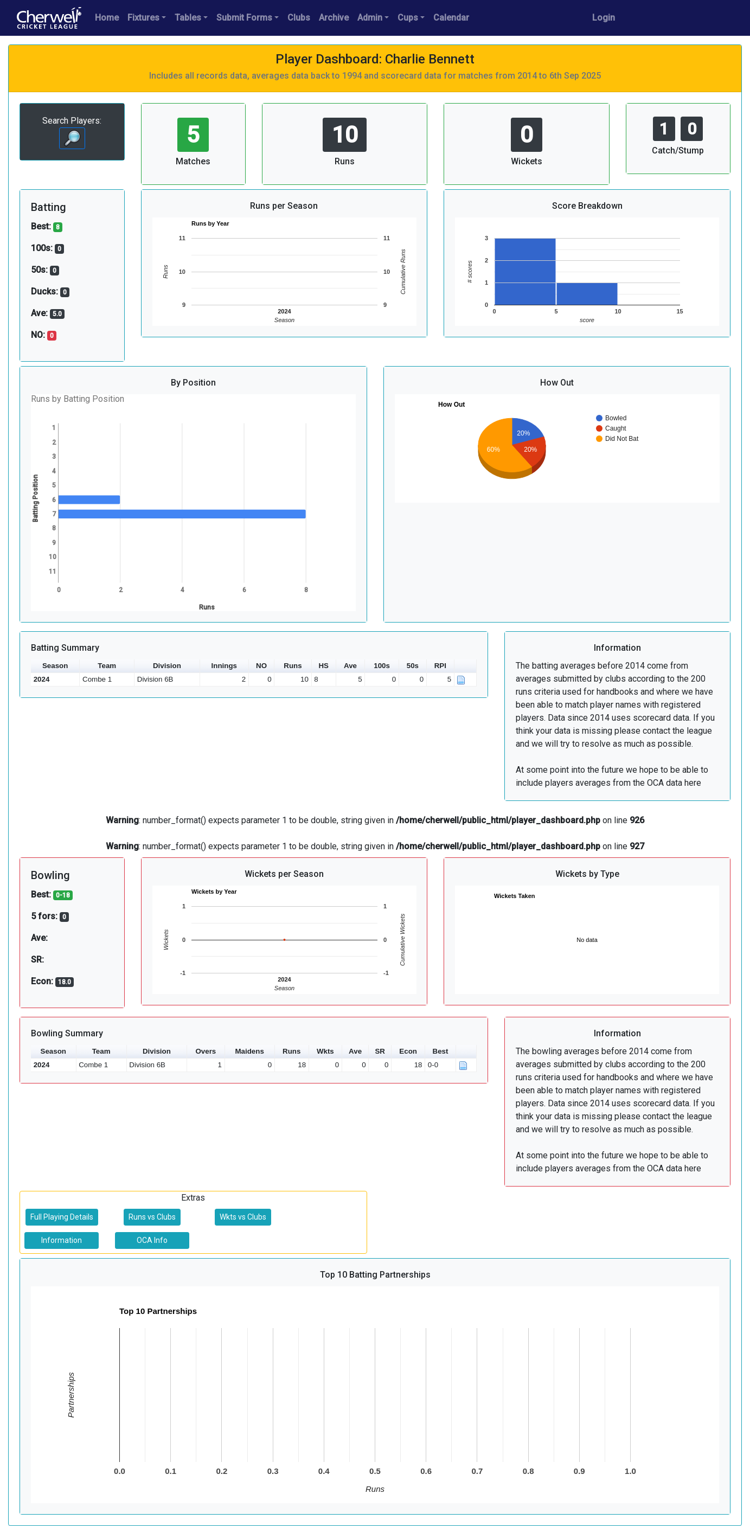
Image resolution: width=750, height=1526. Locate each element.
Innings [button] (224, 666)
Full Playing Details (61, 1217)
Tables (188, 17)
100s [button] (382, 666)
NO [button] (261, 666)
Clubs (298, 17)
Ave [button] (350, 666)
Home (107, 17)
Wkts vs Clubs (243, 1217)
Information (61, 1240)
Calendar (451, 17)
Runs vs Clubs (152, 1217)
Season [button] (55, 666)
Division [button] (167, 666)
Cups (408, 17)
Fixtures (143, 17)
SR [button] (380, 1051)
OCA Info (152, 1240)
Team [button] (107, 666)
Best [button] (440, 1051)
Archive (334, 17)
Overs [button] (205, 1051)
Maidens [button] (249, 1051)
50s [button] (413, 666)
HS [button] (323, 666)
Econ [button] (408, 1051)
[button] (465, 666)
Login (603, 17)
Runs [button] (293, 666)
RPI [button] (440, 666)
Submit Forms (244, 17)
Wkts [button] (325, 1051)
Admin (369, 17)
